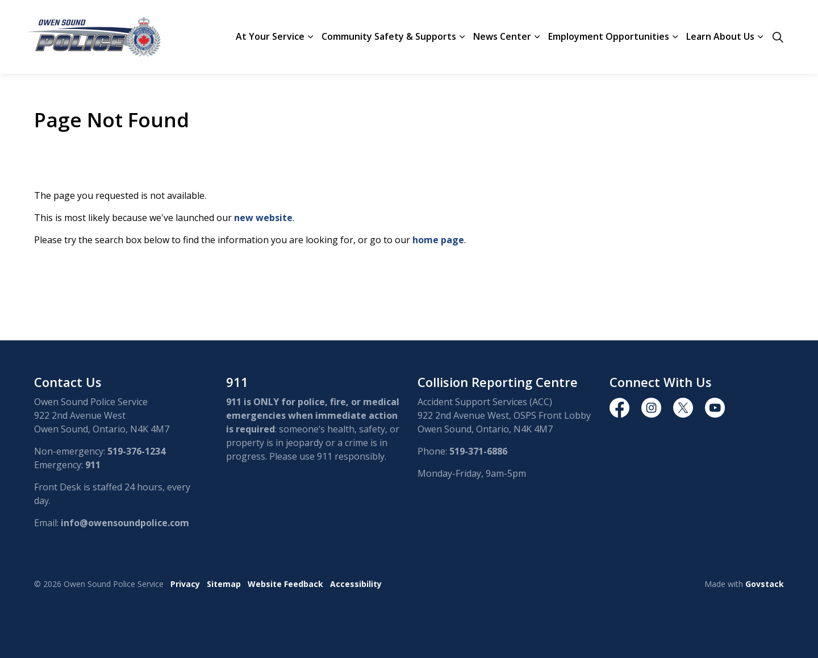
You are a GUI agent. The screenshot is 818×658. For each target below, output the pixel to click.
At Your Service (270, 36)
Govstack (764, 583)
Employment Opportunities (608, 36)
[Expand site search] (777, 37)
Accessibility (356, 583)
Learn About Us (720, 36)
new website (263, 217)
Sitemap (224, 583)
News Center (502, 36)
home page (438, 240)
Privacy (185, 583)
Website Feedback (285, 583)
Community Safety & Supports (389, 36)
